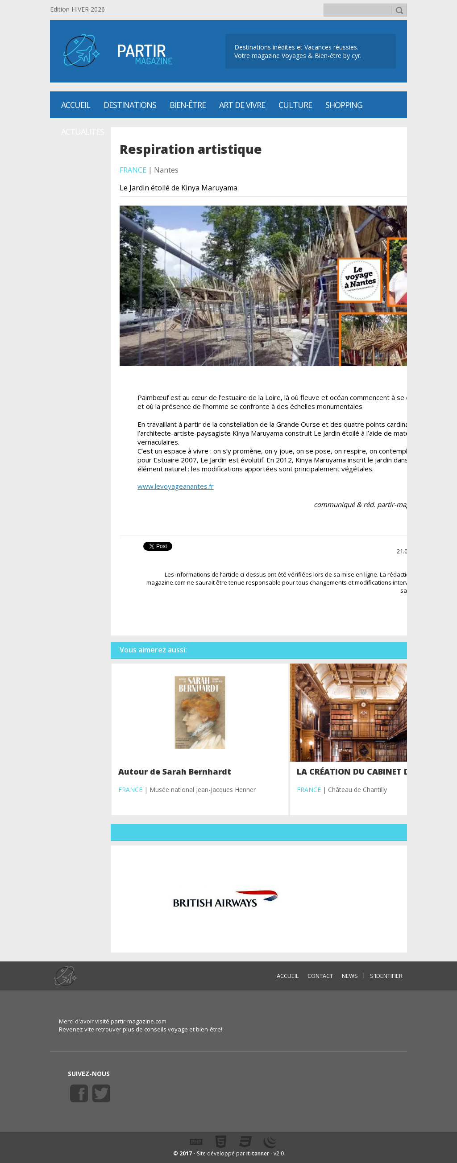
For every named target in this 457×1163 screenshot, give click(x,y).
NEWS (350, 976)
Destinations (130, 104)
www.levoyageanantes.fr (175, 486)
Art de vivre (242, 104)
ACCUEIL (288, 976)
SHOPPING (343, 104)
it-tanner (257, 1153)
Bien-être (188, 104)
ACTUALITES (82, 131)
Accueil (75, 104)
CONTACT (320, 976)
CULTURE (295, 104)
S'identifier (386, 976)
